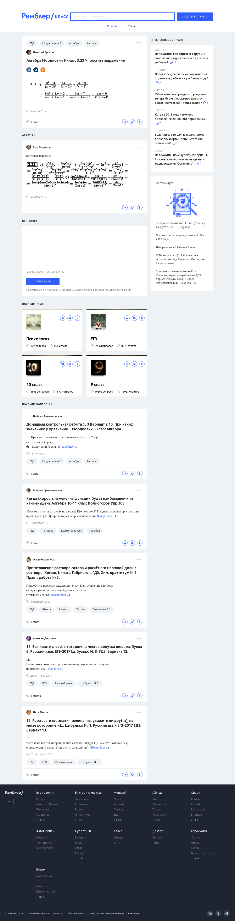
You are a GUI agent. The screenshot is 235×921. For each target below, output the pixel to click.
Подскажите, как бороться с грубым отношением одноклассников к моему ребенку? (181, 58)
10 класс (34, 385)
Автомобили (45, 831)
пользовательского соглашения (112, 289)
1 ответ (32, 122)
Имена (195, 843)
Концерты (159, 804)
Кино (155, 799)
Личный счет (83, 815)
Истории (80, 837)
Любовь (119, 809)
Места (79, 853)
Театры (157, 809)
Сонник (196, 837)
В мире (41, 799)
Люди (79, 843)
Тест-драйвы (44, 843)
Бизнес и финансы (88, 792)
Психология (37, 339)
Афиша (157, 792)
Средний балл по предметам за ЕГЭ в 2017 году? (180, 237)
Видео (40, 869)
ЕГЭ (94, 339)
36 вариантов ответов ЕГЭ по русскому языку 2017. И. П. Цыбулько (180, 225)
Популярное (44, 876)
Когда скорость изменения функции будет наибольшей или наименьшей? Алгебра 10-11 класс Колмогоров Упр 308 (79, 501)
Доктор (157, 831)
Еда (116, 815)
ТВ (37, 881)
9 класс (97, 385)
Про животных (46, 891)
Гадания (196, 848)
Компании (81, 804)
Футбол (196, 799)
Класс (118, 831)
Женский (120, 792)
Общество (43, 815)
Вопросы (158, 837)
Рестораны (159, 815)
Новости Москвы (47, 804)
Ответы (118, 837)
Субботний (83, 831)
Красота (119, 804)
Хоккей (195, 804)
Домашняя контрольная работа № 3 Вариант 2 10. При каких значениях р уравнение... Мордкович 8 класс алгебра (79, 427)
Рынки (79, 809)
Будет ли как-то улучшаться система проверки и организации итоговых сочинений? (180, 139)
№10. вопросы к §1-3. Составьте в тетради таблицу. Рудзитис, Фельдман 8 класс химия (180, 259)
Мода (117, 799)
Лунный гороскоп (202, 853)
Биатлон (196, 815)
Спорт (195, 792)
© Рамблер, (11, 913)
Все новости (45, 792)
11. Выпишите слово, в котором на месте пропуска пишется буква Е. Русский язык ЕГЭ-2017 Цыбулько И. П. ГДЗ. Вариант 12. (84, 649)
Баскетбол (198, 809)
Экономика (82, 799)
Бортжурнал (44, 848)
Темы (117, 843)
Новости (41, 837)
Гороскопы (199, 831)
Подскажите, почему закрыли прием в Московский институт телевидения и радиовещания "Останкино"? (181, 159)
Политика (42, 809)
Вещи (78, 848)
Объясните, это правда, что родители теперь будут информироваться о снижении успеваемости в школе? (180, 99)
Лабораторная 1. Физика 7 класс (176, 247)
